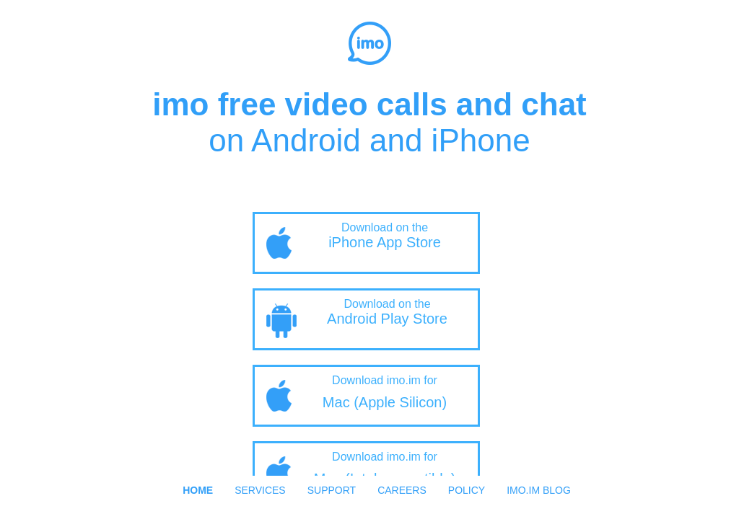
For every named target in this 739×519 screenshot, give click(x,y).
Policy (466, 490)
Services (260, 490)
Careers (402, 490)
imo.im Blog (539, 490)
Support (331, 490)
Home (198, 490)
